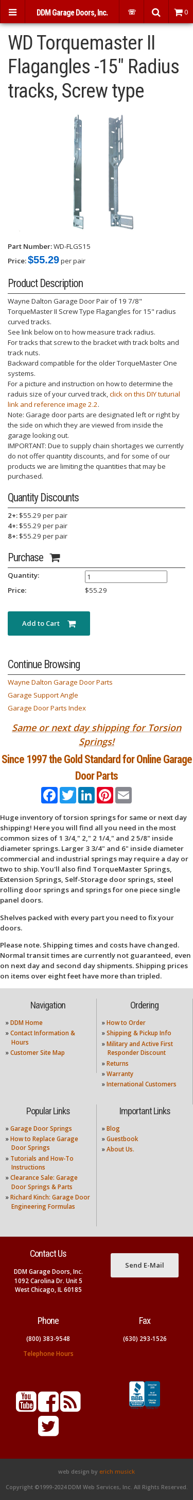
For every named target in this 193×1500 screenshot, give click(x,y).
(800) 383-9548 (48, 1339)
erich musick (117, 1471)
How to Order (126, 1023)
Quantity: (23, 575)
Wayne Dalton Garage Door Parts (60, 682)
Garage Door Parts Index (47, 708)
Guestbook (122, 1139)
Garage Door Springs (41, 1128)
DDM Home (26, 1023)
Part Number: (30, 246)
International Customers (142, 1084)
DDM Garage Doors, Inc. (72, 13)
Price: (17, 260)
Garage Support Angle (43, 695)
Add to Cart (49, 623)
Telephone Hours (48, 1353)
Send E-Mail (144, 1265)
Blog (113, 1128)
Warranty (120, 1074)
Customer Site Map (37, 1052)
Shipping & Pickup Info (139, 1033)
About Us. (120, 1149)
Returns (118, 1063)
